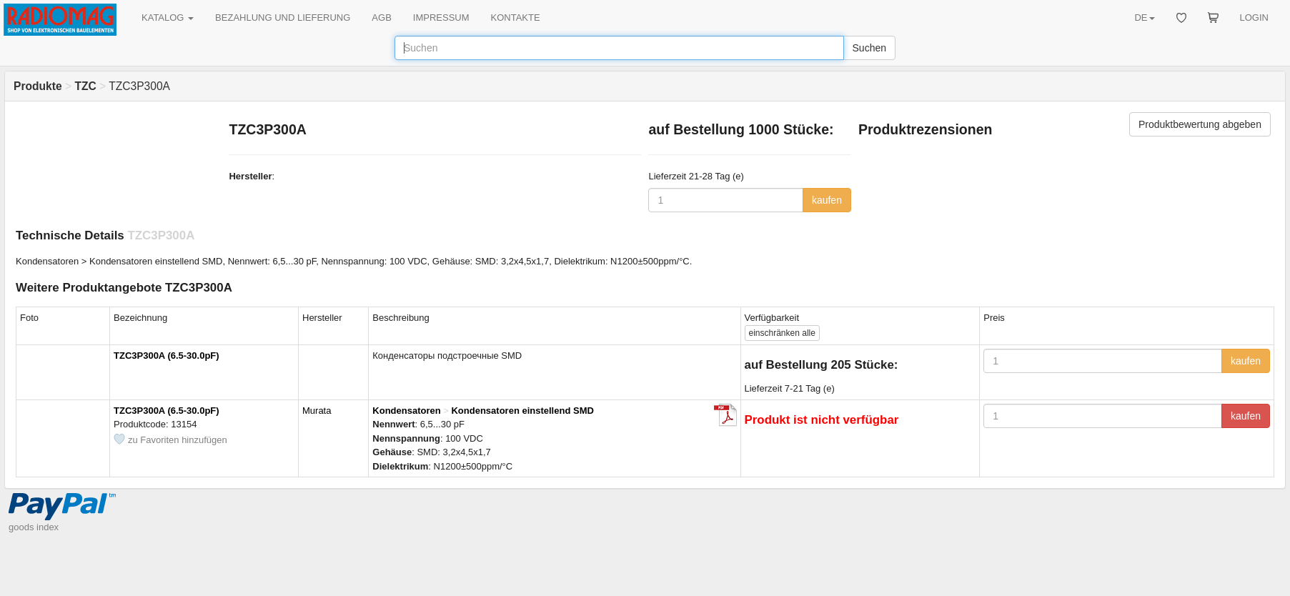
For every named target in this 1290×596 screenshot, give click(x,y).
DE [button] (1144, 17)
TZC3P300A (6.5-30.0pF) (166, 355)
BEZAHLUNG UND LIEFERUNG (282, 17)
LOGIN (1254, 17)
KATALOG (168, 17)
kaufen (827, 200)
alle (782, 333)
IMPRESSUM (441, 17)
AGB (381, 17)
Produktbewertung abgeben (1199, 124)
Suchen (869, 48)
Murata (316, 410)
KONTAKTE (515, 17)
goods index (34, 527)
